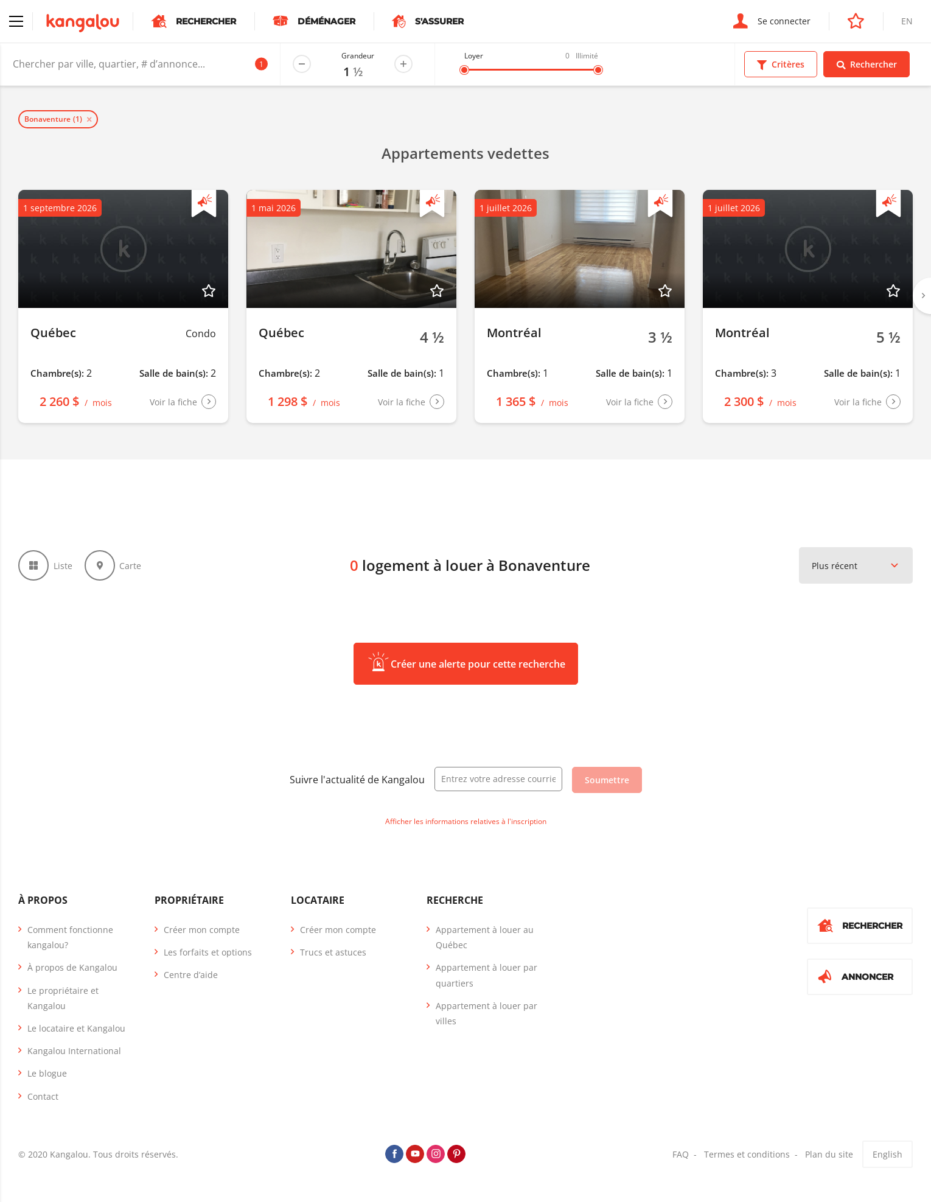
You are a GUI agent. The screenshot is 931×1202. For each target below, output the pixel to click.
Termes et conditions (747, 1154)
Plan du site (829, 1154)
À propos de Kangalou (72, 967)
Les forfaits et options (208, 952)
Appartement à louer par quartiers (486, 975)
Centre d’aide (191, 974)
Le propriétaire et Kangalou (63, 998)
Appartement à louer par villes (486, 1013)
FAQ (680, 1154)
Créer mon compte (202, 929)
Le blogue (47, 1073)
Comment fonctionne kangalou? (70, 937)
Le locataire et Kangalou (76, 1028)
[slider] (464, 70)
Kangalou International (74, 1051)
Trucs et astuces (333, 952)
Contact (42, 1096)
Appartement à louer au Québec (485, 937)
